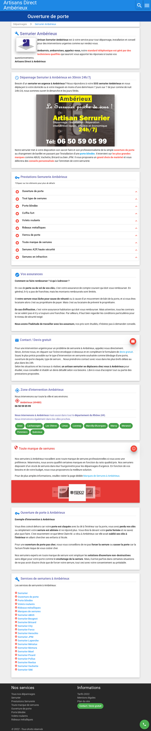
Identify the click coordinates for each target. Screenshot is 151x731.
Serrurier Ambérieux (45, 24)
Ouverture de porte (21, 708)
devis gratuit (126, 351)
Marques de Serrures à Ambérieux (101, 475)
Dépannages (20, 24)
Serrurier (16, 697)
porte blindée (87, 153)
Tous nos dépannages (23, 694)
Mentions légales (86, 697)
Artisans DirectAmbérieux (20, 5)
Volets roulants (19, 716)
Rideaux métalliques (22, 719)
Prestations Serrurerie (23, 701)
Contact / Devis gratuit (90, 706)
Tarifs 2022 (83, 694)
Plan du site (83, 701)
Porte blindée (18, 712)
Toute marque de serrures (25, 705)
